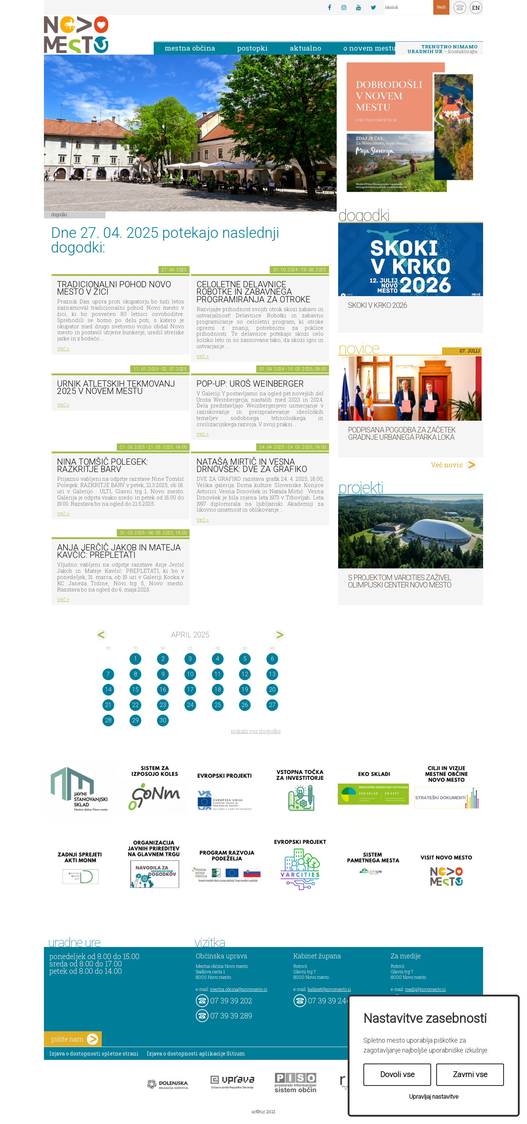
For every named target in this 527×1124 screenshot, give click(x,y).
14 (108, 689)
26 (245, 704)
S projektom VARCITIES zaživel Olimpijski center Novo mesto (399, 581)
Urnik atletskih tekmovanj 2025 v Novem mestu (116, 388)
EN (476, 7)
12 (245, 674)
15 (135, 689)
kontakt (459, 7)
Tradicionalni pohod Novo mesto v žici (114, 288)
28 (108, 720)
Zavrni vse (470, 1074)
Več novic (447, 464)
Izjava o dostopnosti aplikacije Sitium (196, 1053)
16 (163, 689)
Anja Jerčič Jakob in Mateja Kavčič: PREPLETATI (119, 551)
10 (190, 674)
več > (63, 348)
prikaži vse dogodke (256, 730)
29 (135, 720)
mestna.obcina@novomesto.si (238, 989)
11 (217, 674)
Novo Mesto (93, 34)
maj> (279, 635)
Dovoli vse (397, 1074)
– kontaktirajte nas (442, 49)
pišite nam (74, 1039)
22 (135, 704)
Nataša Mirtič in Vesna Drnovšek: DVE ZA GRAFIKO (252, 466)
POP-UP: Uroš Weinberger (250, 384)
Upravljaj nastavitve (434, 1096)
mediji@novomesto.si (425, 989)
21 (108, 704)
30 (163, 720)
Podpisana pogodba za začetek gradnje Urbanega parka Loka (402, 433)
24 (190, 704)
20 (272, 689)
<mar (101, 635)
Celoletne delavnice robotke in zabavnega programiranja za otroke (253, 292)
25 (217, 704)
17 (190, 689)
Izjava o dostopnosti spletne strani (94, 1053)
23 (163, 704)
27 (272, 704)
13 (272, 674)
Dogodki (59, 214)
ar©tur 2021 (263, 1111)
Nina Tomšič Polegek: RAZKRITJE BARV (102, 466)
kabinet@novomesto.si (329, 989)
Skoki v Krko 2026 (377, 305)
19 (245, 689)
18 (217, 689)
